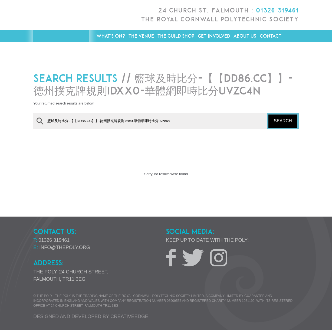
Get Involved (214, 36)
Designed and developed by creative (90, 316)
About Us (245, 36)
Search (283, 121)
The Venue (141, 36)
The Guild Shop (175, 36)
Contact (270, 36)
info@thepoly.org (64, 247)
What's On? (110, 36)
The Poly (61, 32)
